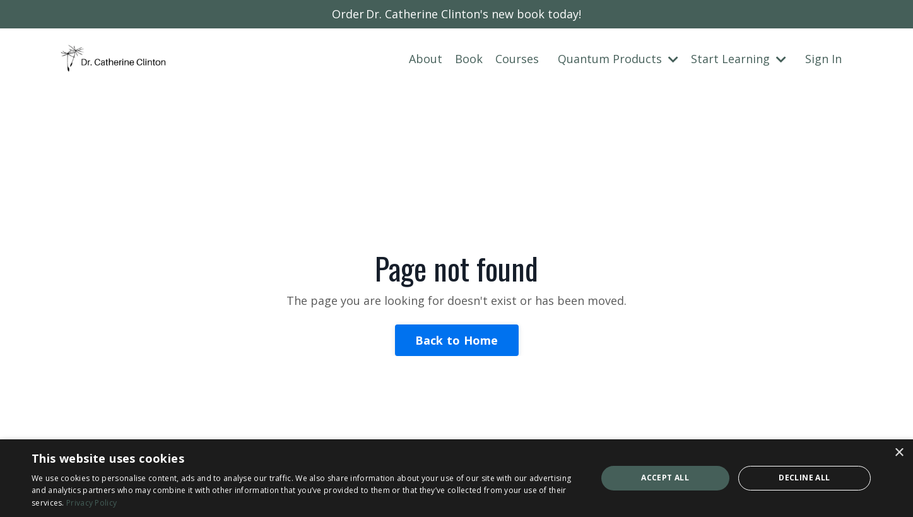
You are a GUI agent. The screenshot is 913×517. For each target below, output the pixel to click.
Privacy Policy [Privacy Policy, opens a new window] (91, 502)
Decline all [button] (804, 477)
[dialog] (456, 478)
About (425, 58)
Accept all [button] (665, 477)
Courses (517, 58)
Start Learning (738, 58)
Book (469, 58)
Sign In (823, 58)
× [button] (899, 453)
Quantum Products (618, 58)
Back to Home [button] (456, 340)
